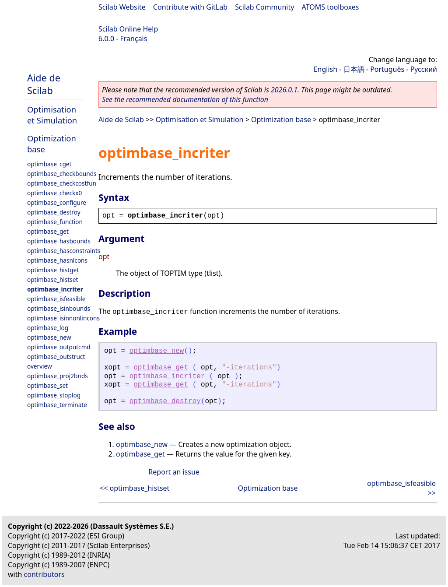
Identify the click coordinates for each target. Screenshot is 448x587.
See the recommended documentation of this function (185, 99)
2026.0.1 (284, 90)
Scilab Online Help (128, 29)
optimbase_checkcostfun (61, 183)
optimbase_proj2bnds (57, 376)
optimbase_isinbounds (58, 308)
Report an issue (173, 472)
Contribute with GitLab (190, 7)
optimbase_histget (53, 270)
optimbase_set (47, 385)
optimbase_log (47, 327)
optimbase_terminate (57, 405)
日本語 (353, 69)
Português (387, 69)
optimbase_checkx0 (54, 193)
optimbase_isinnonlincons (63, 318)
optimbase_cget (49, 164)
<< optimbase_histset (134, 488)
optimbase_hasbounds (59, 241)
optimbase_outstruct (56, 356)
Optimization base (281, 119)
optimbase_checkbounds (62, 173)
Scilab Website (122, 7)
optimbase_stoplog (53, 395)
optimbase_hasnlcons (57, 260)
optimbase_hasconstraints (63, 250)
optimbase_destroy (53, 212)
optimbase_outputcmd (59, 347)
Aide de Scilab (43, 84)
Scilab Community (264, 7)
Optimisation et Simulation (52, 115)
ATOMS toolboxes (330, 7)
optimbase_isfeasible (56, 299)
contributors (44, 574)
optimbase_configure (56, 202)
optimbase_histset (52, 279)
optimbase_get (48, 231)
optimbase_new (49, 337)
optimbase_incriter (55, 289)
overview (39, 366)
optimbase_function (55, 222)
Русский (423, 69)
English (325, 69)
